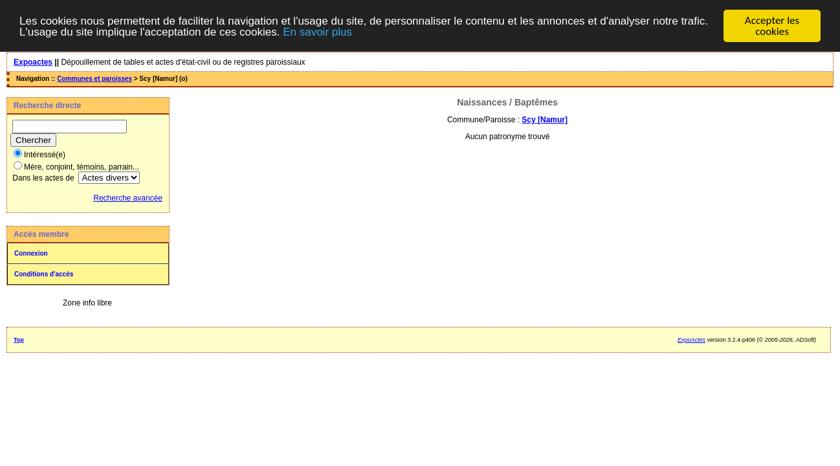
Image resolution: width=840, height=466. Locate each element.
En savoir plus (317, 32)
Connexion (31, 253)
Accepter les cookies (772, 26)
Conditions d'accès (43, 274)
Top (19, 340)
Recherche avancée (127, 198)
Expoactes (33, 62)
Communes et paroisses (94, 78)
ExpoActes (691, 340)
